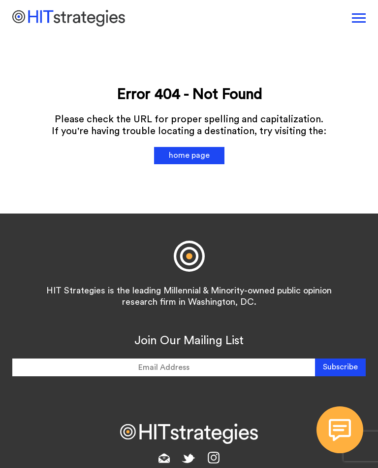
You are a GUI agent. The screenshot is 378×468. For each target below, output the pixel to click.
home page (189, 155)
